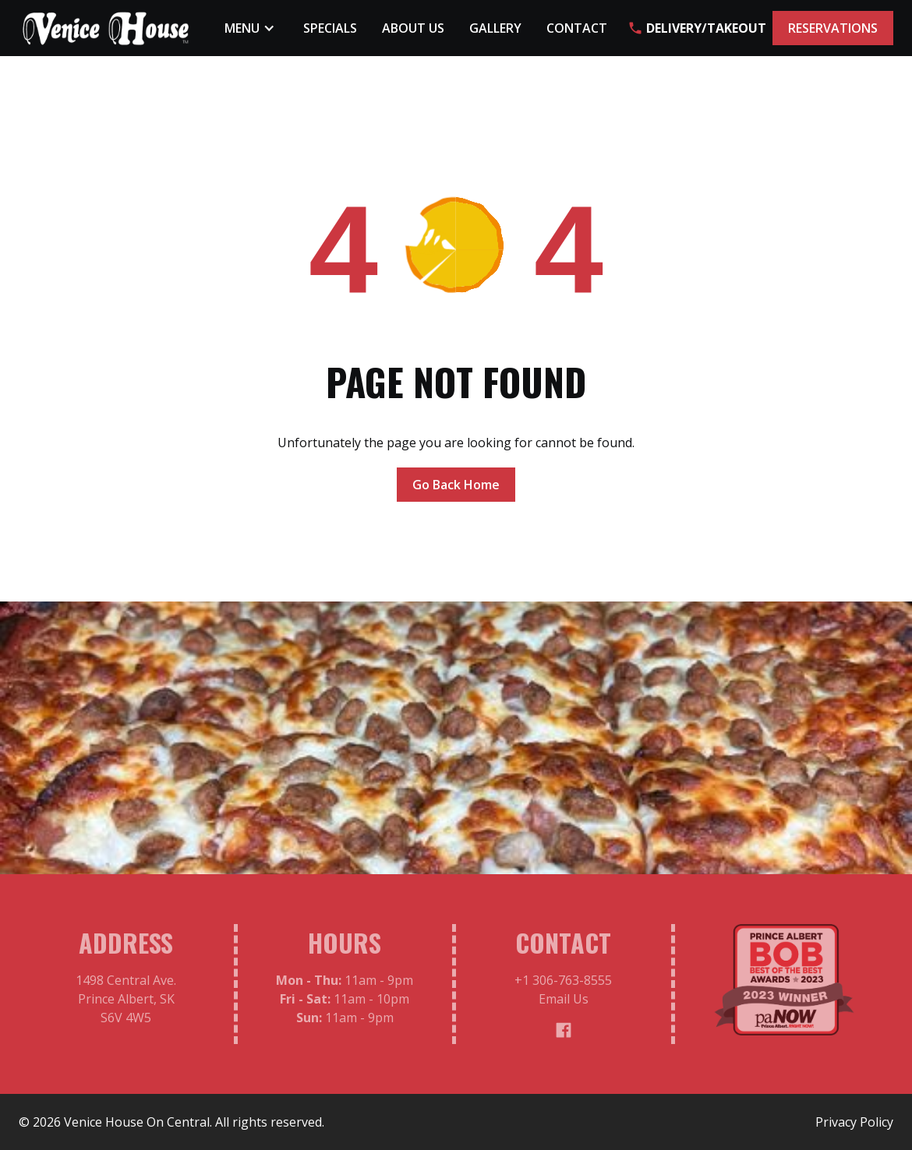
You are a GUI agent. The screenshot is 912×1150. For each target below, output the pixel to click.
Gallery (495, 28)
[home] (106, 28)
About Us (413, 28)
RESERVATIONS (833, 28)
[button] (251, 28)
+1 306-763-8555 (563, 984)
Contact (576, 28)
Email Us (564, 1003)
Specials (330, 28)
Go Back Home (456, 484)
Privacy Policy (854, 1122)
